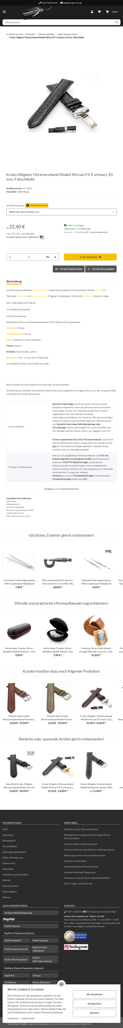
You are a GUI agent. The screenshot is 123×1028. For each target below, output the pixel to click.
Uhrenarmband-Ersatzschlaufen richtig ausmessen (89, 849)
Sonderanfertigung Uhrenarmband (81, 866)
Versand (30, 233)
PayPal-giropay (40, 940)
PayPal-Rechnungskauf (15, 959)
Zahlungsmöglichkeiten (14, 852)
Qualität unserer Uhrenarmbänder (81, 829)
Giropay (37, 975)
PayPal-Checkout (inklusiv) (19, 933)
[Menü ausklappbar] (4, 10)
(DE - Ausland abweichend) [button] (96, 232)
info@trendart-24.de (72, 2)
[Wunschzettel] (99, 11)
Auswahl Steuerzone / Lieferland (25, 237)
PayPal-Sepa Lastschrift (16, 949)
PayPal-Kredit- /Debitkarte (40, 949)
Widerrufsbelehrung (13, 857)
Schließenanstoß (14, 334)
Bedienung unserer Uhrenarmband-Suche (84, 855)
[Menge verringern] (10, 257)
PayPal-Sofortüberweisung (42, 959)
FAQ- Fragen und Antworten (78, 883)
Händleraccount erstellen (15, 874)
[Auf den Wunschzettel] (101, 269)
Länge (9, 339)
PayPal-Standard (12, 940)
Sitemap (7, 897)
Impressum (13, 1018)
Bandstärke (12, 357)
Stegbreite (11, 328)
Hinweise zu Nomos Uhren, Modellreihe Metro (87, 878)
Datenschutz (28, 1018)
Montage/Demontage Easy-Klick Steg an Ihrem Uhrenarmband (87, 837)
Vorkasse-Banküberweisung (18, 912)
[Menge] (28, 257)
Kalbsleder (22, 296)
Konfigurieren (94, 1003)
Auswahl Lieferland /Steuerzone (80, 872)
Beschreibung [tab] (13, 281)
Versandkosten (10, 846)
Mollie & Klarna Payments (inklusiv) (24, 968)
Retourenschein (10, 886)
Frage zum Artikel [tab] (36, 281)
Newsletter (8, 869)
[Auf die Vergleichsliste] (69, 269)
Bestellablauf (9, 840)
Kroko (35, 290)
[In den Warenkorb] (9, 47)
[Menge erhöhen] (55, 257)
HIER (84, 479)
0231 (74, 911)
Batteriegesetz (10, 891)
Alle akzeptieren (94, 994)
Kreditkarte (10, 982)
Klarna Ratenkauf (41, 982)
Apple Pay (9, 975)
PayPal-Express (12, 926)
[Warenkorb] (111, 11)
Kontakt (7, 880)
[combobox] (61, 211)
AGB (5, 829)
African (98, 290)
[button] (92, 11)
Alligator (43, 290)
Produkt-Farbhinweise (75, 861)
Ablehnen (94, 1013)
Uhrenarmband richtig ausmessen (81, 844)
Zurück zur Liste (16, 34)
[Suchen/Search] (58, 22)
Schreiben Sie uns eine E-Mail (100, 911)
